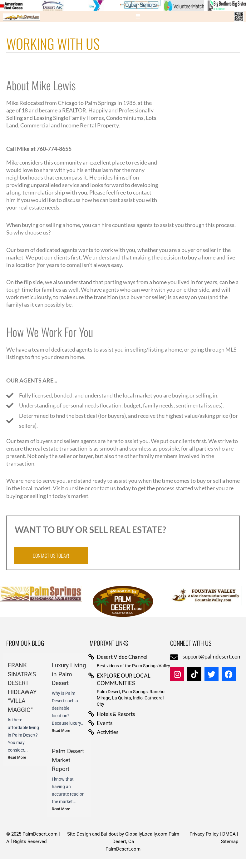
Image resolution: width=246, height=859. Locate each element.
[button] (138, 16)
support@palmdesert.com (212, 656)
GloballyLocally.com (146, 834)
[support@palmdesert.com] (174, 657)
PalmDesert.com (123, 849)
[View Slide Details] (51, 5)
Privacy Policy (204, 834)
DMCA (229, 834)
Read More (17, 757)
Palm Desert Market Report (68, 760)
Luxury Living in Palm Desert (69, 674)
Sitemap (229, 841)
